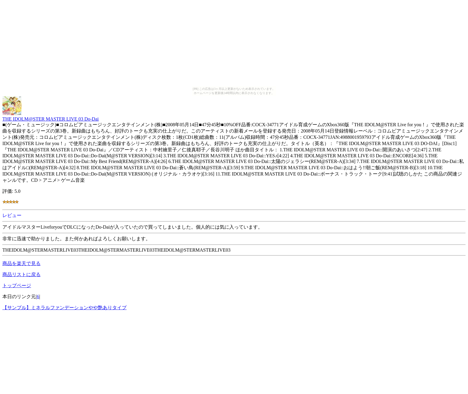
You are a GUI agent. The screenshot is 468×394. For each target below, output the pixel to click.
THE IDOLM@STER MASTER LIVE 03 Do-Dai (50, 116)
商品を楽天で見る (21, 263)
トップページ (16, 285)
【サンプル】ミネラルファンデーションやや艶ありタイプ (64, 307)
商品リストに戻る (21, 274)
